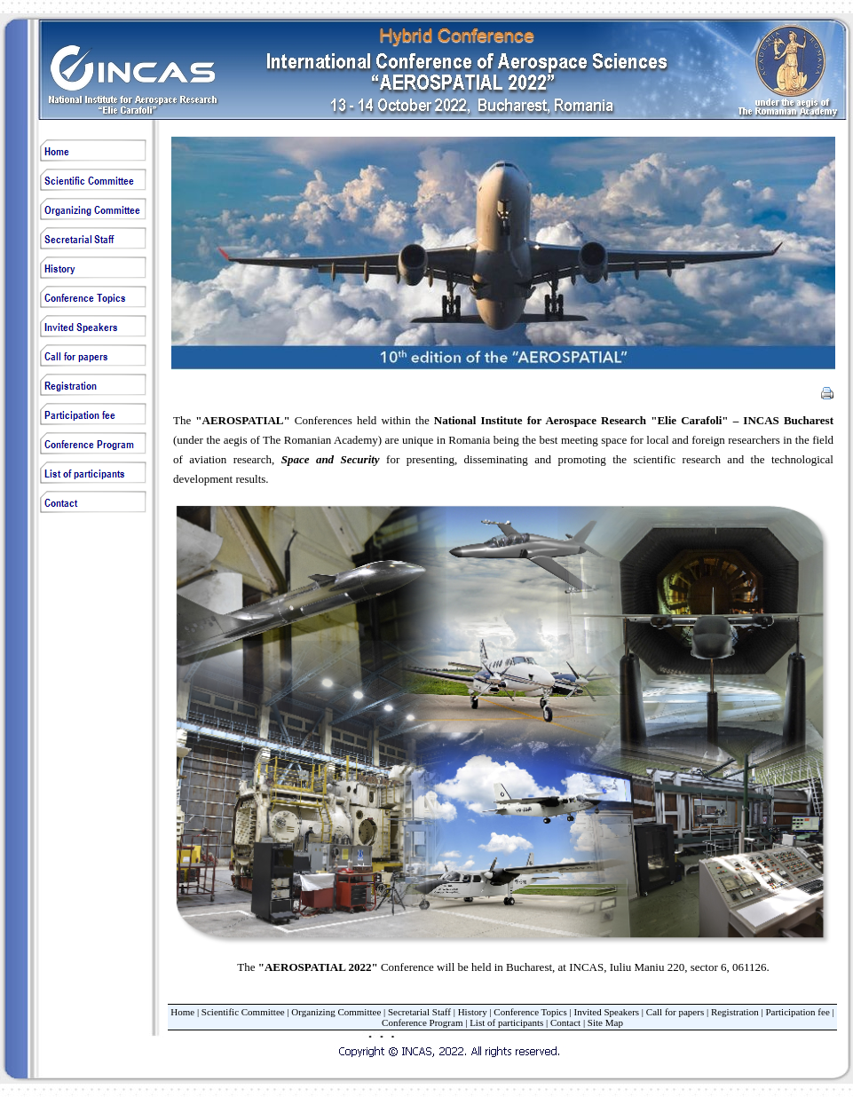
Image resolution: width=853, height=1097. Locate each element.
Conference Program (422, 1022)
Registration (735, 1011)
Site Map (605, 1022)
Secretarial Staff (419, 1011)
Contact (565, 1022)
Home (182, 1011)
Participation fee (797, 1011)
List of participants (506, 1022)
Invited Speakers (606, 1011)
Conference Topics (530, 1011)
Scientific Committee (243, 1011)
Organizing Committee (336, 1011)
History (472, 1011)
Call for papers (675, 1011)
